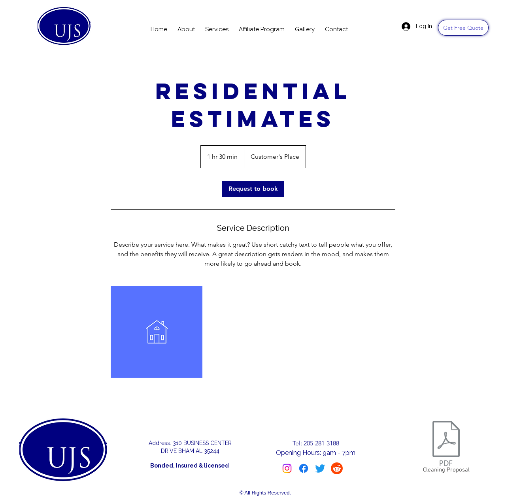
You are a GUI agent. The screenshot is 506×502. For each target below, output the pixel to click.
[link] (253, 189)
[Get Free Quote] (463, 28)
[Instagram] (287, 468)
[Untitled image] (156, 332)
